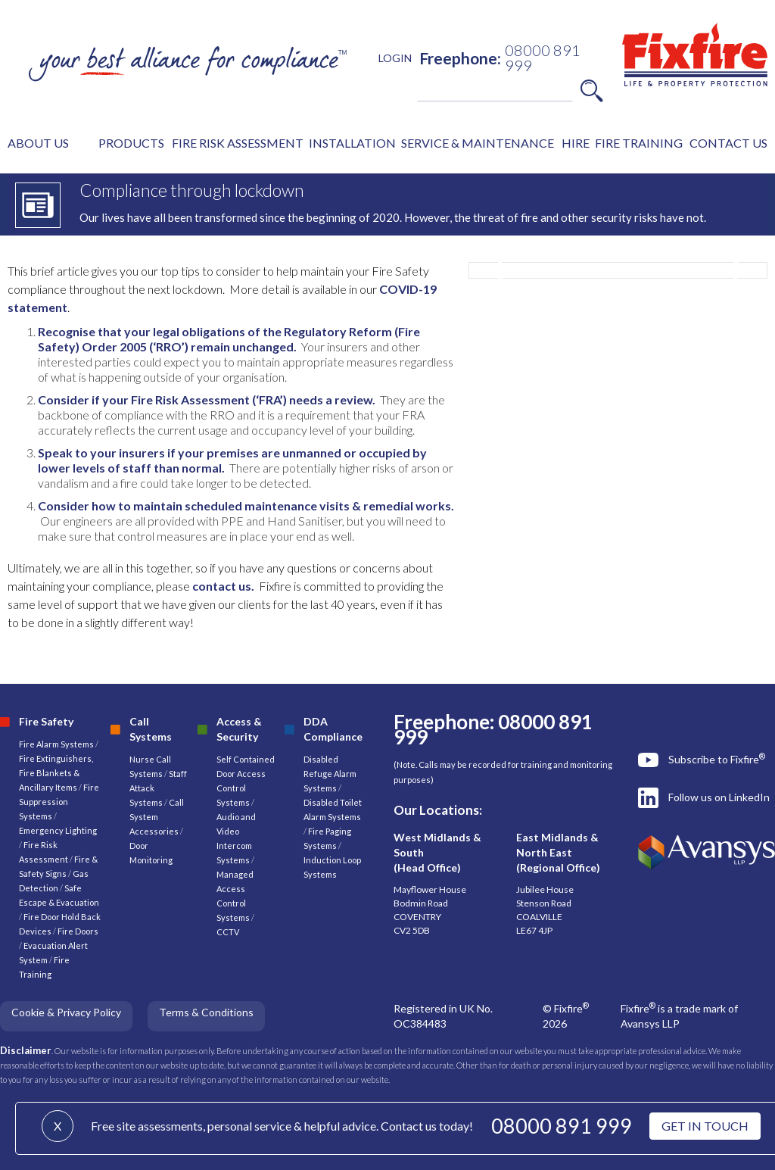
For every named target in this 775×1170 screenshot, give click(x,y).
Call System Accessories (156, 816)
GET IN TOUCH (705, 1126)
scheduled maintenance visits (267, 505)
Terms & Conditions (206, 1012)
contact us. (223, 586)
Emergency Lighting (58, 830)
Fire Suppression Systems (59, 801)
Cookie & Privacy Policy (66, 1012)
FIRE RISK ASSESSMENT (237, 143)
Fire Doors (78, 931)
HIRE (576, 143)
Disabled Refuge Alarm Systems (329, 773)
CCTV (227, 932)
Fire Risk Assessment (190, 399)
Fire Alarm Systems (56, 744)
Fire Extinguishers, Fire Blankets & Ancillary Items (56, 772)
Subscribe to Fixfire (716, 759)
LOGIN (395, 57)
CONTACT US (728, 143)
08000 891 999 (561, 1125)
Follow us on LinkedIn (719, 797)
